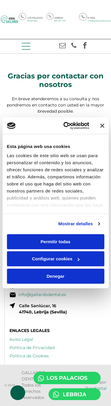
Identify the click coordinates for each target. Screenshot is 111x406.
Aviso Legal (21, 339)
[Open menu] (26, 46)
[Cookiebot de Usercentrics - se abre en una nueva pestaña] (66, 126)
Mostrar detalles (75, 223)
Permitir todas (55, 241)
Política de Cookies (29, 356)
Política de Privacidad (31, 347)
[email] (62, 46)
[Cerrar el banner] (102, 126)
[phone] (74, 46)
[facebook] (85, 46)
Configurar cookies (56, 259)
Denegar (55, 276)
